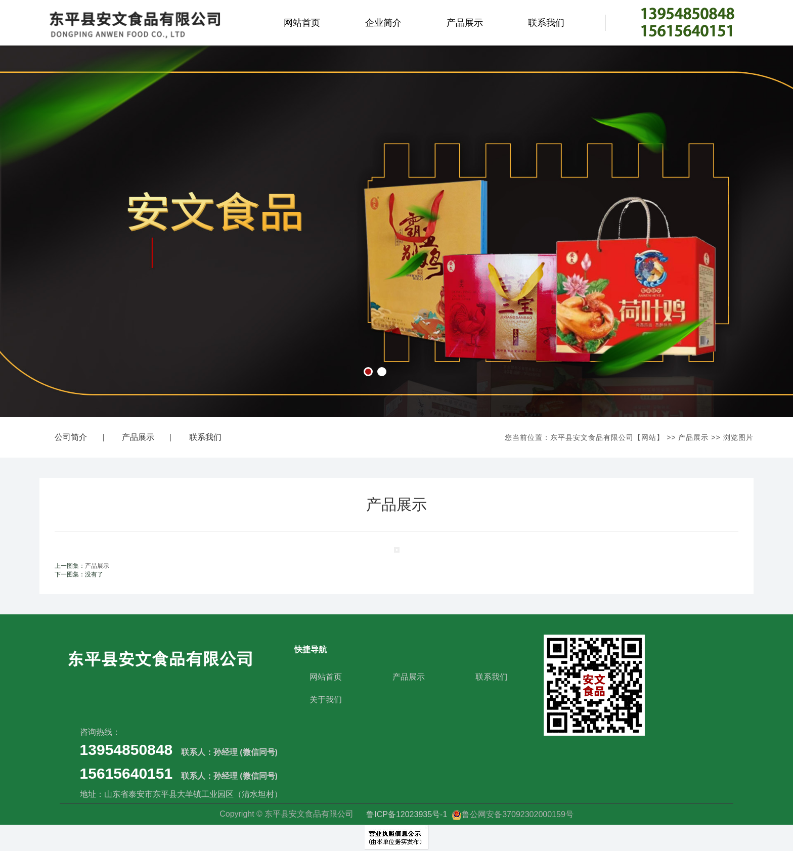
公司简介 (71, 437)
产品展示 (465, 23)
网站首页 (302, 23)
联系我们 (546, 23)
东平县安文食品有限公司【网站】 (607, 437)
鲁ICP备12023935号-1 (408, 814)
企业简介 (383, 23)
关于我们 (326, 699)
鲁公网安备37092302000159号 (513, 814)
